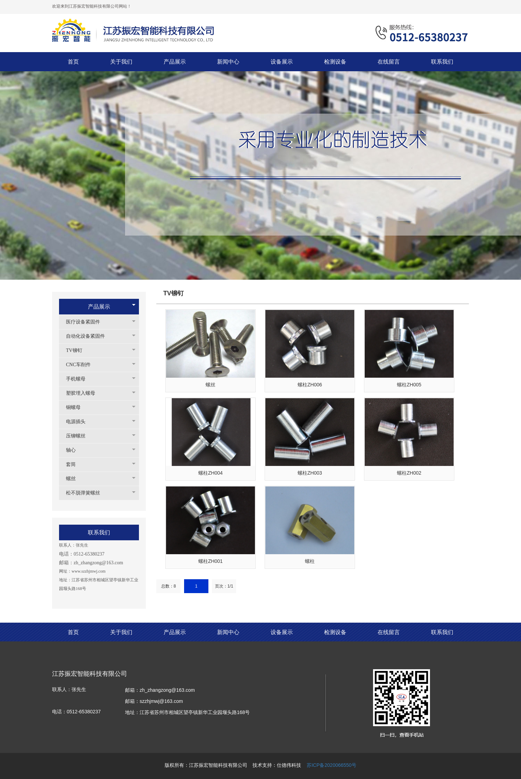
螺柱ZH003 (310, 473)
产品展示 (99, 307)
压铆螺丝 (79, 435)
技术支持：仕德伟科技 (277, 765)
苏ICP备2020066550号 (331, 765)
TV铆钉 (77, 350)
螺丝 (74, 478)
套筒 (74, 464)
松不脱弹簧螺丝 (86, 492)
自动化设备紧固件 (89, 336)
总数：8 (168, 586)
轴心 (74, 450)
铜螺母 (77, 407)
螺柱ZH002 (409, 473)
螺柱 (310, 561)
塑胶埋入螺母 (84, 393)
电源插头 (79, 421)
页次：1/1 (224, 586)
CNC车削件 (82, 364)
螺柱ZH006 (310, 384)
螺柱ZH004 (210, 473)
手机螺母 (79, 379)
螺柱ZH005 (409, 384)
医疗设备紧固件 (86, 322)
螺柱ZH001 (210, 561)
